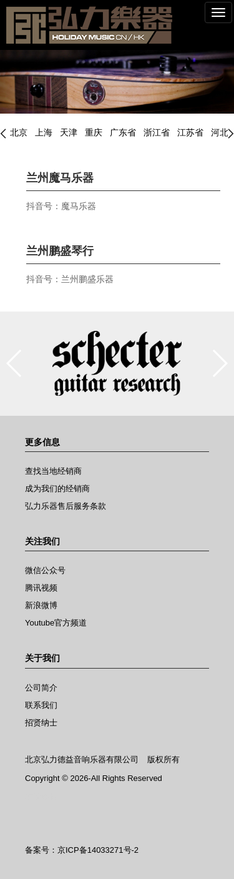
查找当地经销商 (53, 471)
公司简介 (41, 687)
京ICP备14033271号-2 (98, 850)
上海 (43, 132)
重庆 (93, 132)
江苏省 (190, 132)
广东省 (123, 132)
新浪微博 (41, 605)
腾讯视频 (41, 587)
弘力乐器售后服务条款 (65, 506)
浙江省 (157, 132)
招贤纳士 (41, 722)
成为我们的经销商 (57, 488)
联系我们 (41, 705)
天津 (68, 132)
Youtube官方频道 (56, 622)
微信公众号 (45, 570)
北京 (18, 132)
